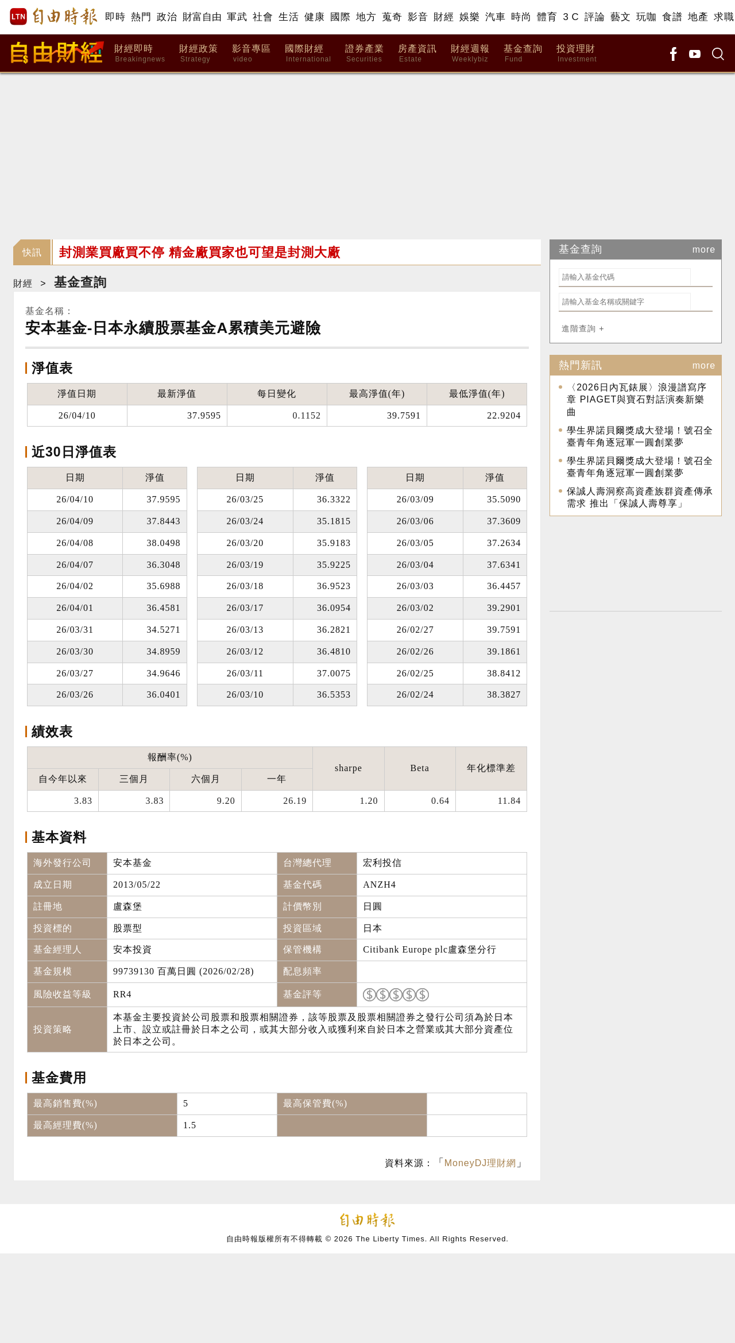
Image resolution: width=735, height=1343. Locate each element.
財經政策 (198, 54)
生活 (288, 16)
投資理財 (576, 54)
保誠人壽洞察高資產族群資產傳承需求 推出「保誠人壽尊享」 (640, 497)
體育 (547, 16)
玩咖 (646, 16)
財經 (444, 16)
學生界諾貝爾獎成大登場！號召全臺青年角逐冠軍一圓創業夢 (640, 436)
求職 (724, 16)
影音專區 (251, 54)
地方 (366, 16)
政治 (167, 16)
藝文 (620, 16)
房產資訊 (417, 54)
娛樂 (469, 16)
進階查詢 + (583, 328)
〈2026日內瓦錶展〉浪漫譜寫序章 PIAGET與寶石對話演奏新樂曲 (637, 399)
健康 (314, 16)
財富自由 (202, 16)
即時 (115, 16)
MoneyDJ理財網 (480, 1163)
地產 (698, 16)
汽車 (495, 16)
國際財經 (308, 54)
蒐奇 (392, 16)
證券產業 (364, 54)
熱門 (141, 16)
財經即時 (139, 54)
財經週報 (470, 54)
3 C (571, 16)
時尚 (521, 16)
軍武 (237, 16)
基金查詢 (523, 54)
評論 (595, 16)
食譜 (672, 16)
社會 (263, 16)
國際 (340, 16)
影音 (418, 16)
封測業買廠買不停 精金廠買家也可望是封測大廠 (200, 252)
